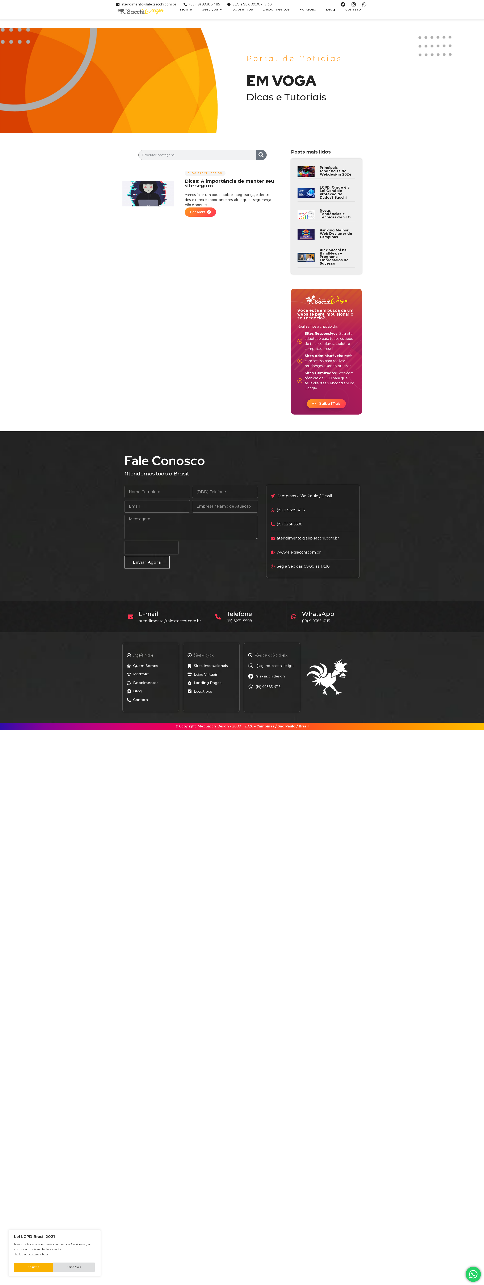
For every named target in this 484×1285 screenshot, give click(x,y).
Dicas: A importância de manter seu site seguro (229, 183)
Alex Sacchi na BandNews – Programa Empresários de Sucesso (334, 256)
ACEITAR (76, 1267)
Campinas (265, 726)
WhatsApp (320, 613)
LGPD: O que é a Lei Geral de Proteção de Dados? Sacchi (335, 192)
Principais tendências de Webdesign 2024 (336, 171)
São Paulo (286, 726)
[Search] (261, 155)
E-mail (150, 613)
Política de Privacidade (31, 1257)
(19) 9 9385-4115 (318, 621)
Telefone (241, 613)
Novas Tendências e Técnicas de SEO (335, 214)
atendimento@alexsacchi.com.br (172, 621)
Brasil (304, 726)
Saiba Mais (34, 1267)
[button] (326, 403)
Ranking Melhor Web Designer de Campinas (336, 233)
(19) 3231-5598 (241, 621)
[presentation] (151, 547)
